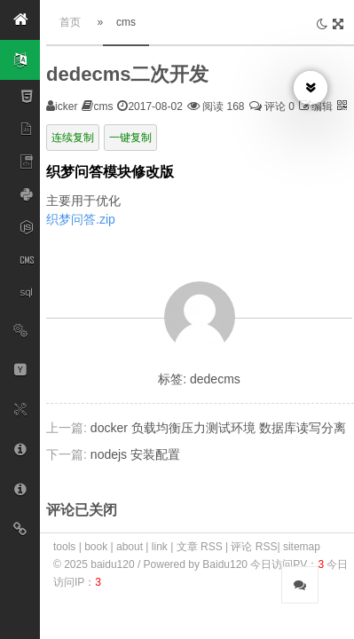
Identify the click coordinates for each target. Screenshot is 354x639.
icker (66, 106)
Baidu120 (225, 564)
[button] (20, 20)
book (95, 546)
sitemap (301, 546)
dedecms (215, 379)
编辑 (322, 106)
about (129, 546)
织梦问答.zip (80, 219)
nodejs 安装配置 (135, 454)
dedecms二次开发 (127, 74)
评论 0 (272, 106)
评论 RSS (254, 546)
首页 (70, 22)
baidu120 (114, 564)
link (160, 546)
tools (64, 546)
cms (126, 22)
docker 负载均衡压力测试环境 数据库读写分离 (218, 428)
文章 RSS (200, 546)
